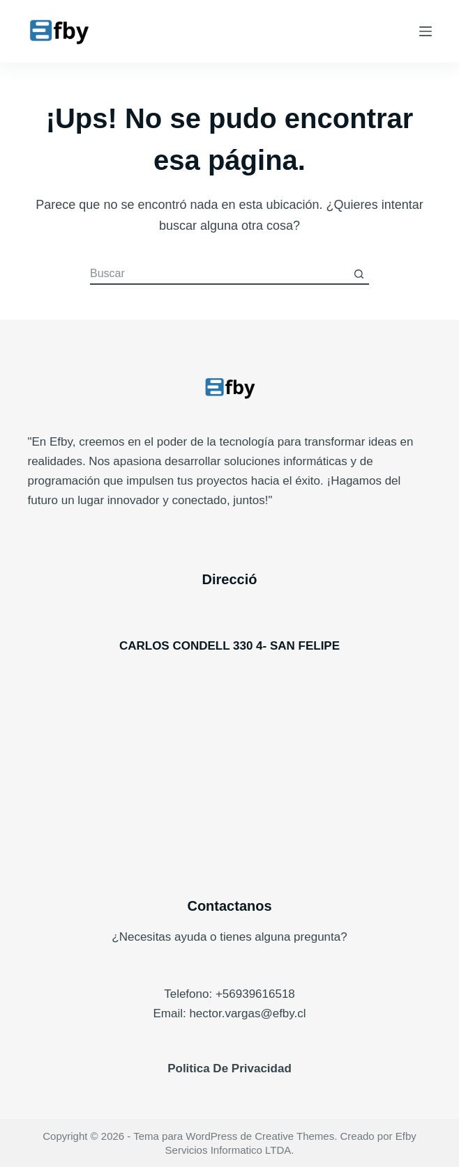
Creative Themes (294, 1136)
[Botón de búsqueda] (358, 274)
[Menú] (425, 31)
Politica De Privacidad (229, 1068)
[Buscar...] (219, 274)
